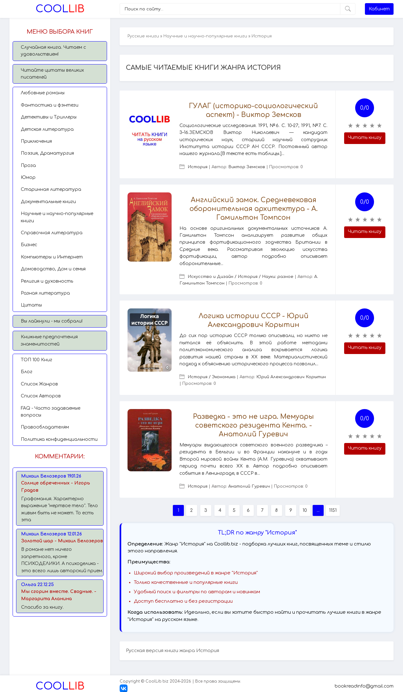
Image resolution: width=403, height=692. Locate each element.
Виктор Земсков (246, 167)
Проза (28, 165)
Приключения (36, 141)
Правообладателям (45, 427)
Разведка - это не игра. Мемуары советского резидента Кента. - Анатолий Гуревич (253, 425)
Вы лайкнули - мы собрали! (51, 321)
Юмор (28, 177)
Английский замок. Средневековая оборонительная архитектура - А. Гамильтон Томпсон (254, 208)
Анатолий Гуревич (249, 486)
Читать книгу (365, 137)
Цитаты (31, 305)
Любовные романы (43, 93)
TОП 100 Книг (36, 359)
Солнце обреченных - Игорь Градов (55, 486)
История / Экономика (212, 377)
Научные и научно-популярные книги (57, 217)
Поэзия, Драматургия (47, 153)
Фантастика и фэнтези (49, 105)
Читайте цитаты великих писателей (52, 74)
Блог (26, 371)
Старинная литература (51, 189)
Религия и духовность (47, 281)
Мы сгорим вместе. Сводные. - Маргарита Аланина (58, 595)
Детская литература (47, 129)
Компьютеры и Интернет (52, 257)
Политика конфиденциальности (59, 439)
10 (305, 510)
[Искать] (347, 9)
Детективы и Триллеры (49, 117)
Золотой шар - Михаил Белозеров (62, 541)
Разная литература (45, 293)
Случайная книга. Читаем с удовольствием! (53, 51)
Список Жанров (39, 384)
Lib (60, 8)
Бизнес (29, 244)
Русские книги (143, 36)
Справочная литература (51, 232)
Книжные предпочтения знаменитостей (49, 340)
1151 (333, 510)
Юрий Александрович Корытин (291, 377)
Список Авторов (41, 396)
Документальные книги (48, 201)
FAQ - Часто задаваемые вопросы (50, 412)
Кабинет (379, 9)
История (197, 167)
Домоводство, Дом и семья (53, 269)
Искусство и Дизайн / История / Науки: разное (240, 276)
